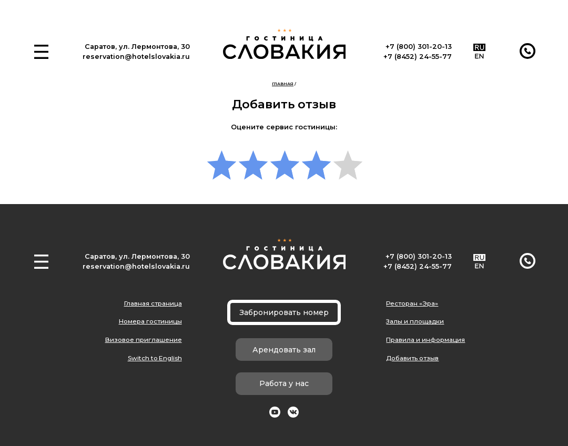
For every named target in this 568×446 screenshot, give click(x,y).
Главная (282, 83)
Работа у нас (284, 383)
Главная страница (153, 303)
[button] (41, 52)
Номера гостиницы (150, 321)
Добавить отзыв (412, 358)
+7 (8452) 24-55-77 (417, 56)
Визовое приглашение (143, 339)
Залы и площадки (415, 321)
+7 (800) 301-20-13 (419, 46)
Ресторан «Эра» (412, 303)
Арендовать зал (284, 349)
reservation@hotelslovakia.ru (136, 56)
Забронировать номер (284, 312)
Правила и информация (425, 339)
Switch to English (155, 358)
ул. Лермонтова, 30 (154, 46)
